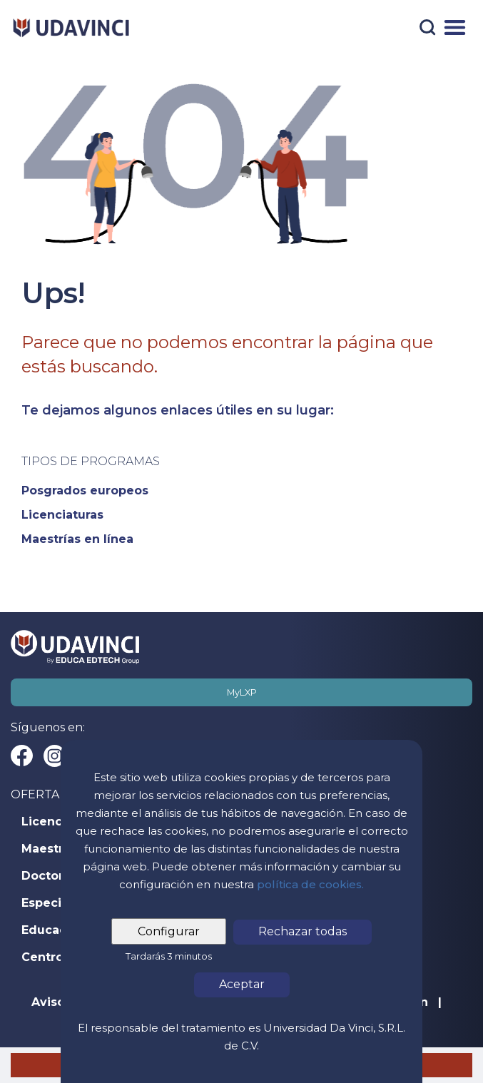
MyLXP (242, 692)
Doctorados (57, 876)
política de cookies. (310, 884)
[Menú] (455, 27)
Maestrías (51, 849)
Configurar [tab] (169, 931)
